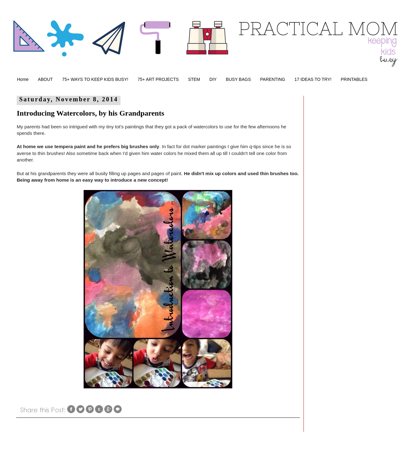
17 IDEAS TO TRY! (313, 79)
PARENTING (272, 79)
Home (22, 79)
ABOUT (45, 79)
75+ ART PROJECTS (158, 79)
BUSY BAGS (238, 79)
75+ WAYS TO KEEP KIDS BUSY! (95, 79)
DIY (212, 79)
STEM (194, 79)
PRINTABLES (354, 79)
